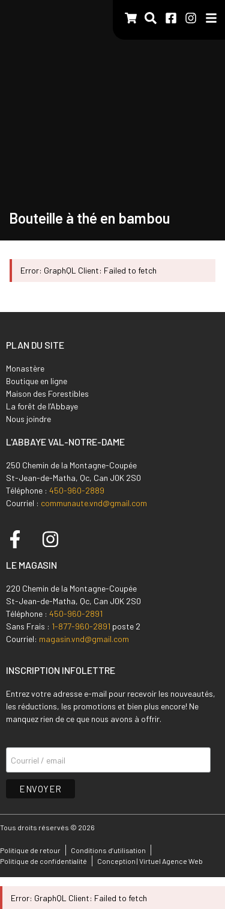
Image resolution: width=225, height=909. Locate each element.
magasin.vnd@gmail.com (84, 639)
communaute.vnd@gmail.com (94, 503)
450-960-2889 (76, 490)
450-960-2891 (76, 613)
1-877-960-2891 (81, 626)
